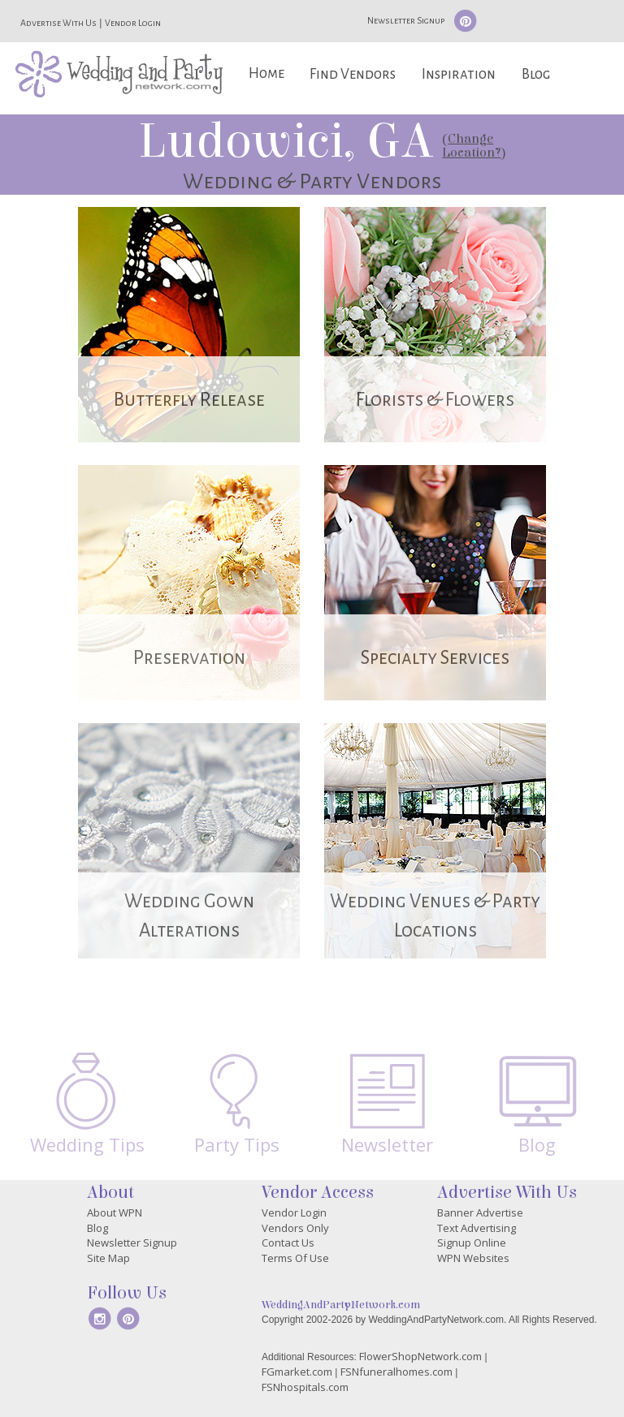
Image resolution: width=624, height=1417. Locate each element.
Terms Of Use (295, 1258)
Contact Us (288, 1242)
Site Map (108, 1258)
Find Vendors (353, 74)
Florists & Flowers (435, 400)
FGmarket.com (297, 1371)
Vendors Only (295, 1228)
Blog (536, 74)
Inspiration (459, 74)
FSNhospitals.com (305, 1387)
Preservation (189, 658)
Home (266, 73)
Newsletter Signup (405, 20)
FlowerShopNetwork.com (420, 1356)
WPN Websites (473, 1258)
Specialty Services (435, 658)
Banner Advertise (480, 1212)
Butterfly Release (189, 400)
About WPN (114, 1212)
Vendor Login (133, 23)
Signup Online (471, 1242)
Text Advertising (476, 1228)
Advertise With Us (58, 23)
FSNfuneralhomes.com (396, 1371)
